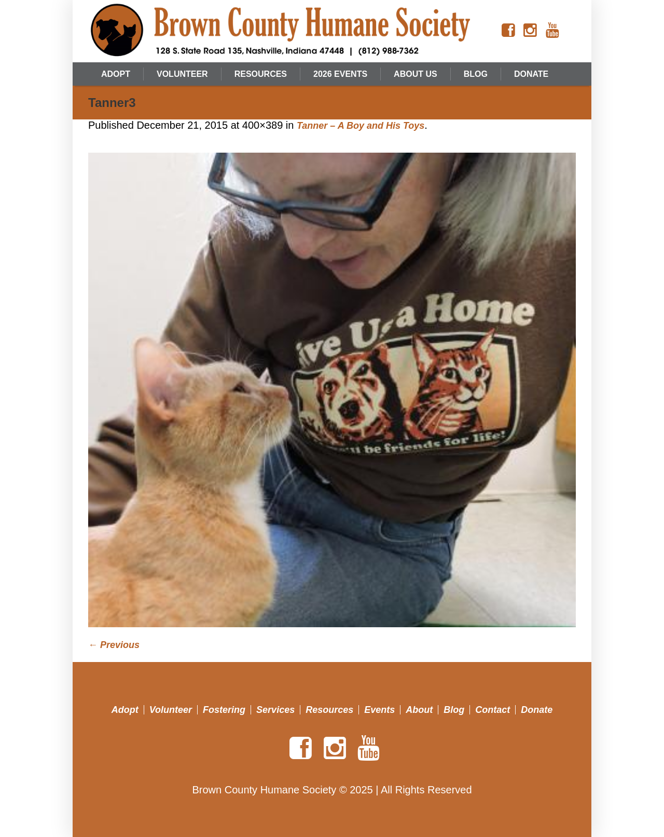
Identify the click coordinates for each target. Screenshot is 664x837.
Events (379, 709)
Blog (454, 709)
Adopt (125, 709)
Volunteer (170, 709)
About (419, 709)
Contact (492, 709)
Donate (536, 709)
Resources (329, 709)
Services (275, 709)
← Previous (114, 645)
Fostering (224, 709)
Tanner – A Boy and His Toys (360, 125)
